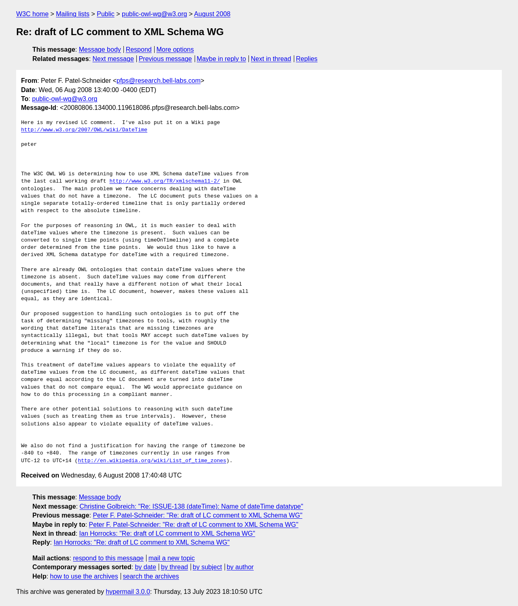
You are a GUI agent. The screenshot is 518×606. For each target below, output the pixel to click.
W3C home (32, 14)
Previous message (165, 58)
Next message (113, 58)
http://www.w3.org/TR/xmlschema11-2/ (164, 181)
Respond (139, 49)
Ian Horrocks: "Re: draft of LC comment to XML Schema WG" (167, 533)
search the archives (151, 576)
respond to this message (108, 558)
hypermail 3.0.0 (128, 591)
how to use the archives (84, 576)
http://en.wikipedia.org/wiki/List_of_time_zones (152, 461)
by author (240, 567)
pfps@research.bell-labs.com (158, 80)
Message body (100, 49)
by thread (174, 567)
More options (175, 49)
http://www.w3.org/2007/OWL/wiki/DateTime (84, 130)
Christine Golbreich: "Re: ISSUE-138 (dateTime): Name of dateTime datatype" (192, 506)
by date (145, 567)
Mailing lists (72, 14)
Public (106, 14)
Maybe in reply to (221, 58)
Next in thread (271, 58)
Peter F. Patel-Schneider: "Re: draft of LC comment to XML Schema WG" (197, 515)
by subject (207, 567)
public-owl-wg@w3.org (154, 14)
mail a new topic (172, 558)
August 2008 (212, 14)
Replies (306, 58)
